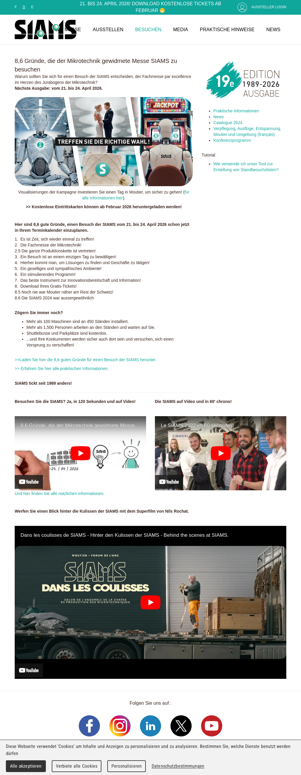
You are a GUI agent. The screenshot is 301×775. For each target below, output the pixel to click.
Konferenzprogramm (232, 140)
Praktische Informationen (236, 111)
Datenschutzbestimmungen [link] (178, 766)
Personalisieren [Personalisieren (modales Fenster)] (126, 766)
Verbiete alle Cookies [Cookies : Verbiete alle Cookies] (77, 766)
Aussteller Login (268, 7)
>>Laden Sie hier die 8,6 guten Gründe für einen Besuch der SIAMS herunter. (85, 359)
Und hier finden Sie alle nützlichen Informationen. (59, 493)
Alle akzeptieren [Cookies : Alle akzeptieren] (26, 766)
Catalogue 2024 (228, 122)
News (218, 116)
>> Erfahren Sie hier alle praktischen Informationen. (62, 368)
